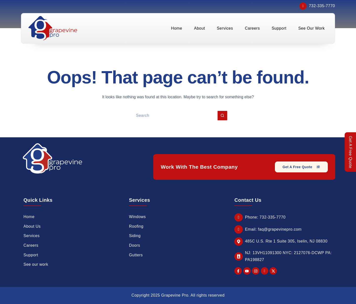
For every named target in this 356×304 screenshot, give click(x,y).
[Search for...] (173, 116)
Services (225, 28)
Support (279, 28)
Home (176, 28)
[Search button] (222, 116)
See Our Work (311, 28)
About (199, 28)
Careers (252, 28)
